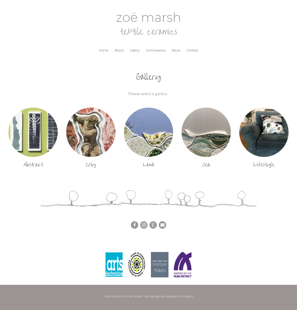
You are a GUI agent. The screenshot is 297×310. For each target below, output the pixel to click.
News (176, 50)
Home (103, 50)
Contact (192, 50)
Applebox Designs (179, 296)
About (119, 50)
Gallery (135, 50)
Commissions (156, 50)
